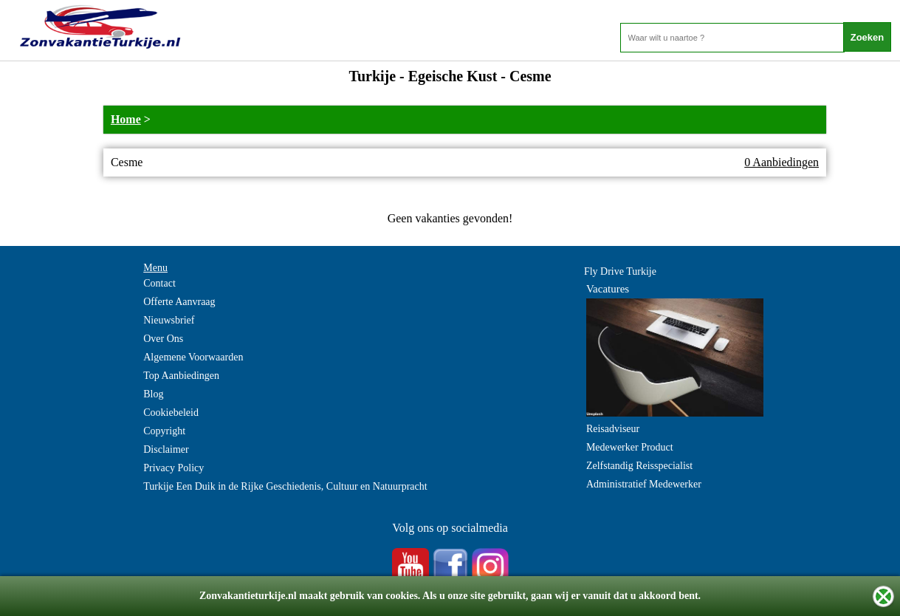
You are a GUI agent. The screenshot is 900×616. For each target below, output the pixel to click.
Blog (153, 394)
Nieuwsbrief (168, 320)
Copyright (164, 431)
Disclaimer (165, 449)
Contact (159, 283)
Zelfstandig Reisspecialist (639, 465)
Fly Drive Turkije (620, 271)
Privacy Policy (173, 467)
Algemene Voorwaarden (193, 357)
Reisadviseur (612, 428)
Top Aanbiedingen (181, 375)
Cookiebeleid (171, 412)
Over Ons (163, 338)
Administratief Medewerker (643, 484)
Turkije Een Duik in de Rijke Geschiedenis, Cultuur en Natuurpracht (285, 486)
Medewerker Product (629, 447)
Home (126, 119)
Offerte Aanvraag (179, 301)
